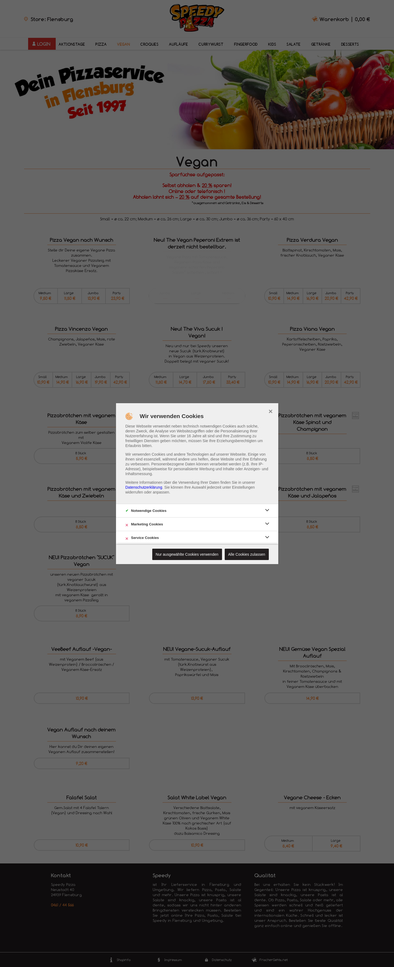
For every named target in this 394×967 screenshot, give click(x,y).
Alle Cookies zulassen (246, 554)
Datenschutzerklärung (143, 487)
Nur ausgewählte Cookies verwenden (187, 554)
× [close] (271, 410)
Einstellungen (243, 487)
